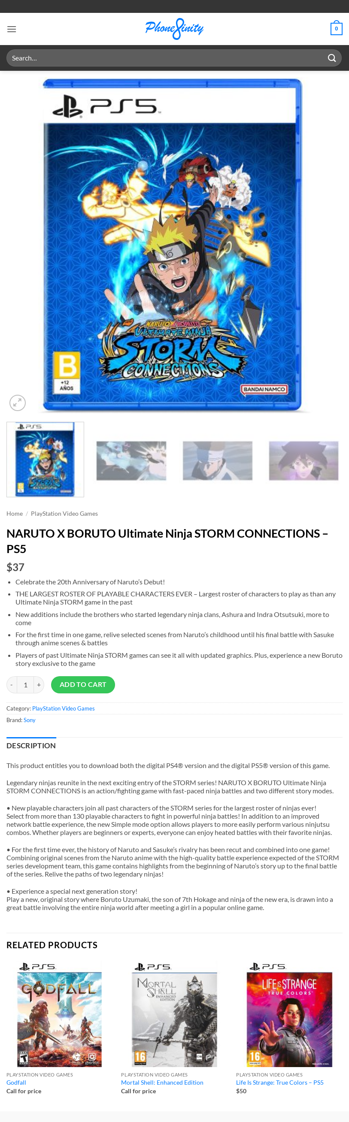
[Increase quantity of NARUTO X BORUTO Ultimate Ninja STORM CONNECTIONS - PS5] (39, 684)
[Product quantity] (25, 684)
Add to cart (83, 684)
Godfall (16, 1082)
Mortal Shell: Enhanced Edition (162, 1082)
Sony (30, 720)
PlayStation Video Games (64, 513)
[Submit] (332, 57)
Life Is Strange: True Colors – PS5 (280, 1082)
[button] (11, 28)
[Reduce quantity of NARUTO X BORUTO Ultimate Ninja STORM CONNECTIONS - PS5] (11, 684)
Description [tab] (31, 745)
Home (14, 513)
